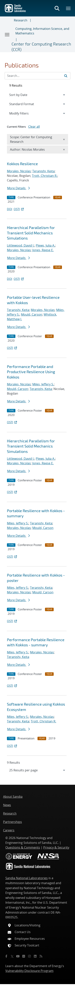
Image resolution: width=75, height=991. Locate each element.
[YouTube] (18, 956)
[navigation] (37, 770)
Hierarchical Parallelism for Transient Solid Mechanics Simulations (31, 232)
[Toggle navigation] (7, 34)
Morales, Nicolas (19, 171)
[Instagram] (29, 956)
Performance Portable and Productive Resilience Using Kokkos (31, 371)
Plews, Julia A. (45, 245)
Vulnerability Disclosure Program (29, 971)
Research (20, 20)
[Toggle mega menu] (68, 8)
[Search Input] (37, 75)
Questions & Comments (22, 847)
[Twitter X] (12, 956)
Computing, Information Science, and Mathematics (42, 31)
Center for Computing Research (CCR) (41, 46)
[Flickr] (24, 956)
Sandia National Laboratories (26, 878)
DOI (9, 209)
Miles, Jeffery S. (43, 384)
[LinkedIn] (35, 956)
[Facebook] (6, 956)
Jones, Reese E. (43, 250)
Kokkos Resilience (22, 163)
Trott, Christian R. (44, 176)
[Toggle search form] (57, 8)
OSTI (19, 209)
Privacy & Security (56, 847)
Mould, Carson (31, 314)
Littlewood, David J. (20, 245)
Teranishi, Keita (43, 171)
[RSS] (41, 956)
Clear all (34, 126)
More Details (18, 188)
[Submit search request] (65, 75)
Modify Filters (24, 113)
